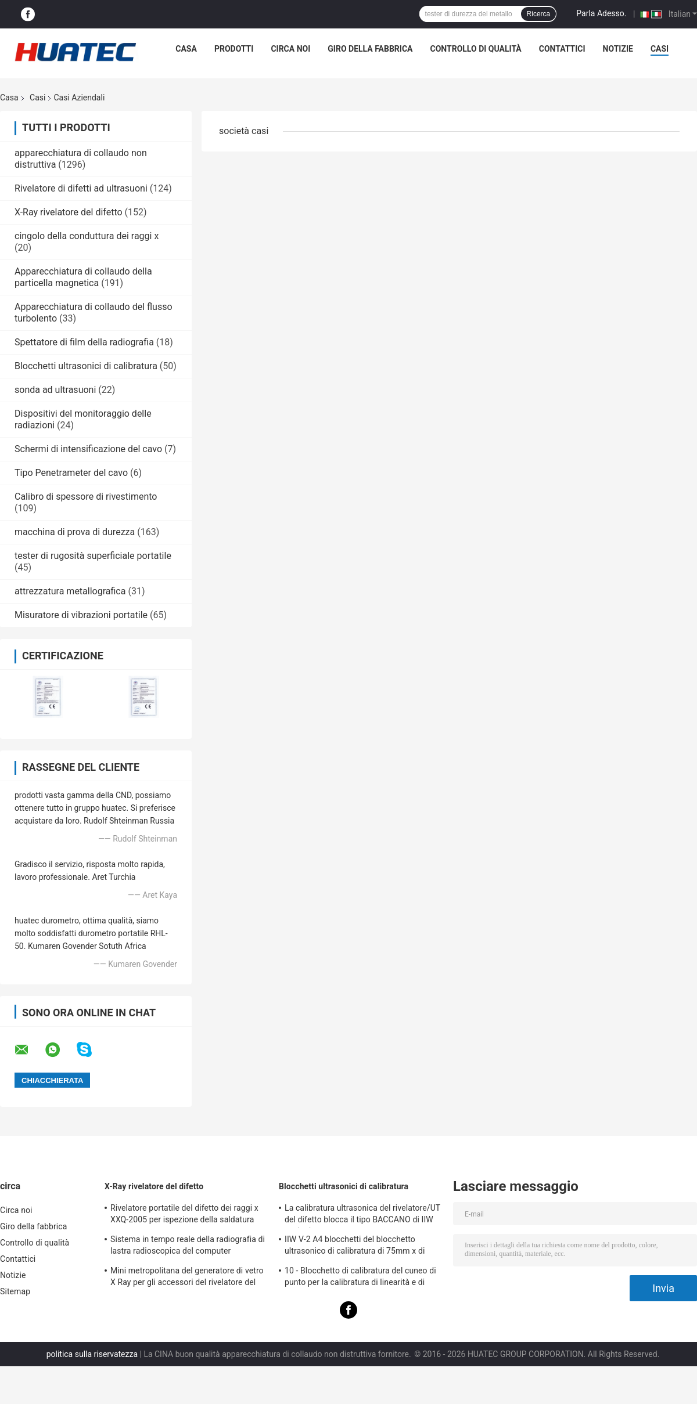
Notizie (618, 48)
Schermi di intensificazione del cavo (88, 448)
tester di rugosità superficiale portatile (93, 555)
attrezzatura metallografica (70, 591)
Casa (186, 48)
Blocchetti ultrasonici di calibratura (86, 365)
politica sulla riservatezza (92, 1354)
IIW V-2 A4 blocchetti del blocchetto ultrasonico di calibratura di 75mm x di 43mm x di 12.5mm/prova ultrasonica (355, 1247)
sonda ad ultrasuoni (55, 389)
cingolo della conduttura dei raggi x (87, 235)
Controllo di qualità (476, 48)
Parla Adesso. (601, 13)
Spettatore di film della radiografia (84, 342)
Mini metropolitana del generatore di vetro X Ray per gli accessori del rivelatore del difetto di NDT (187, 1278)
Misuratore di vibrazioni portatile (81, 614)
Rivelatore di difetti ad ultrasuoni (81, 188)
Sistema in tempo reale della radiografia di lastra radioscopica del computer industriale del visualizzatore (187, 1247)
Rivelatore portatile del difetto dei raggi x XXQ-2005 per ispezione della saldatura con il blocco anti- (184, 1215)
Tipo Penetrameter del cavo (71, 472)
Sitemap (15, 1291)
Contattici (562, 48)
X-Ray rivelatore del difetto (69, 212)
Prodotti (234, 48)
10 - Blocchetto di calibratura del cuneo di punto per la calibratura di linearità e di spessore (360, 1278)
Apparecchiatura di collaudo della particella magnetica (83, 277)
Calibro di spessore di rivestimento (86, 496)
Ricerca (539, 14)
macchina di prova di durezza (75, 531)
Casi (660, 48)
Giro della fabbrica (370, 48)
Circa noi (290, 48)
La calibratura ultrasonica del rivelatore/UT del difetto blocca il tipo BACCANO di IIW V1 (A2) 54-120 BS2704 (362, 1215)
